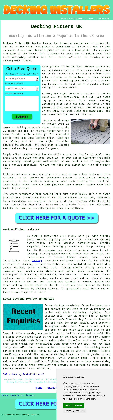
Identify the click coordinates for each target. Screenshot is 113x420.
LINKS (72, 19)
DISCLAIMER (103, 19)
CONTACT (90, 19)
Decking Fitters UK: (16, 43)
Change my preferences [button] (74, 411)
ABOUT (81, 19)
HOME (63, 19)
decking (37, 260)
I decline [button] (78, 405)
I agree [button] (67, 405)
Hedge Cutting (17, 395)
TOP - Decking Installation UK (23, 374)
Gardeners (30, 395)
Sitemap (5, 395)
